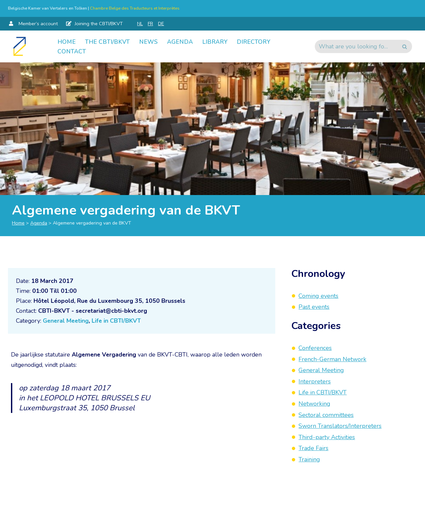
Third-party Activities (326, 437)
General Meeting (67, 321)
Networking (314, 404)
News (148, 41)
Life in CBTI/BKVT (119, 321)
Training (309, 459)
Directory (254, 41)
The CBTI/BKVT (107, 41)
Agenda (180, 41)
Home (66, 41)
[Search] (356, 46)
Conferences (315, 348)
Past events (313, 307)
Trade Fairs (313, 448)
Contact (71, 51)
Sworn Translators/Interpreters (340, 426)
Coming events (318, 296)
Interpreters (314, 381)
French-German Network (332, 359)
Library (215, 41)
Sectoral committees (326, 415)
